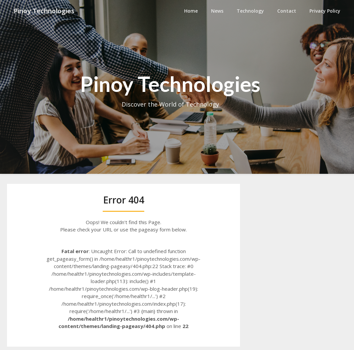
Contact (286, 11)
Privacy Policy (324, 11)
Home (191, 11)
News (217, 11)
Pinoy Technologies (47, 10)
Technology (250, 11)
